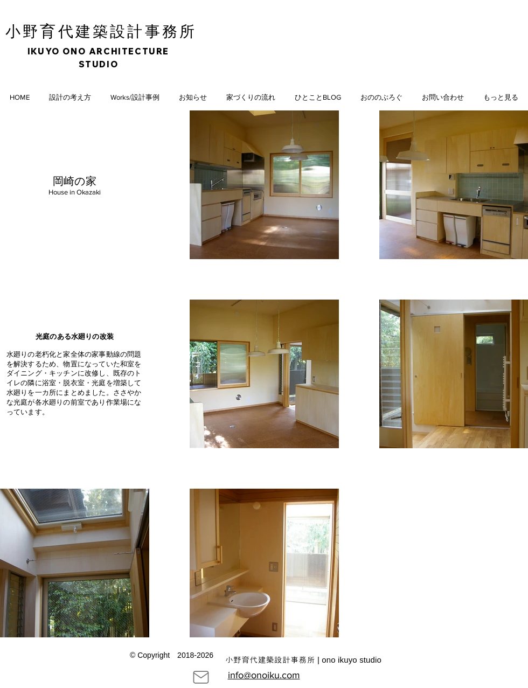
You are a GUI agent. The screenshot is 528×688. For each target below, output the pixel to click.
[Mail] (201, 677)
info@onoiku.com (264, 675)
